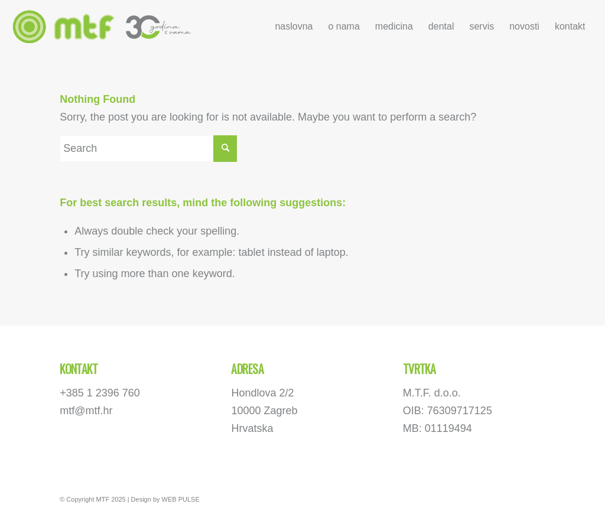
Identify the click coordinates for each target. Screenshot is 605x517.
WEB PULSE (181, 499)
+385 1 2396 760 (100, 393)
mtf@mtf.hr (86, 411)
